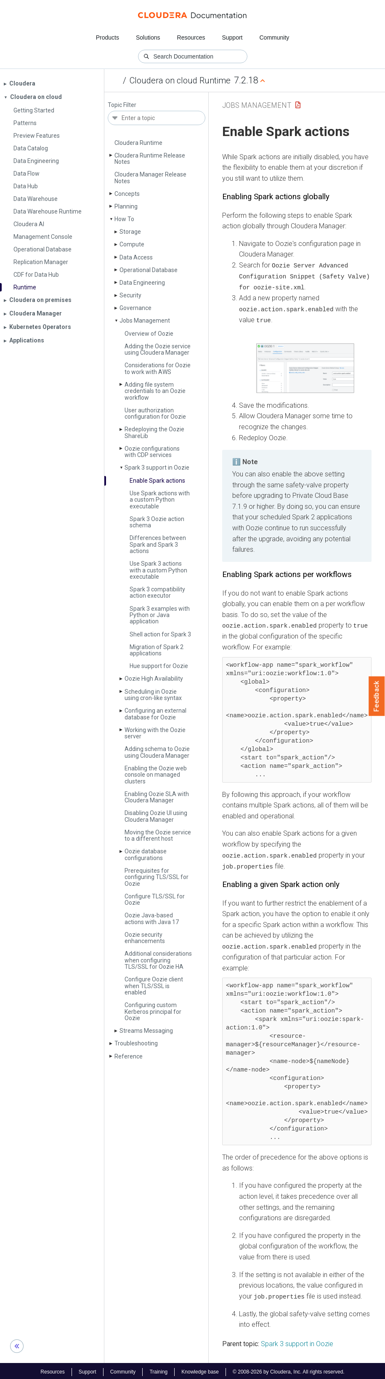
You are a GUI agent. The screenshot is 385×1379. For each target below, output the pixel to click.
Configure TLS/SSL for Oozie (155, 899)
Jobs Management (144, 320)
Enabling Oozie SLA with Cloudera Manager (157, 797)
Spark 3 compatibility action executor (157, 592)
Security (130, 295)
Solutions (148, 37)
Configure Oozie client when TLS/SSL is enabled (154, 986)
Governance (135, 308)
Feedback (377, 696)
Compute (131, 244)
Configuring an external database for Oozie (155, 713)
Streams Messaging (146, 1030)
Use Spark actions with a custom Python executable (160, 500)
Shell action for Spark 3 (160, 634)
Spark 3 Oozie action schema (157, 522)
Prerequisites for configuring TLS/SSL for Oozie (157, 877)
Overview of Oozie (149, 333)
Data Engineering (142, 282)
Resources (191, 37)
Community (274, 37)
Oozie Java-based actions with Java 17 (152, 918)
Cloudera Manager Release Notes (150, 177)
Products (107, 37)
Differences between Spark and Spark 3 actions (158, 544)
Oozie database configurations (146, 854)
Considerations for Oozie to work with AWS (158, 368)
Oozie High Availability (154, 678)
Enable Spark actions (157, 480)
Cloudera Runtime (138, 142)
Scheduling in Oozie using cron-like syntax (153, 694)
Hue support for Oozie (159, 666)
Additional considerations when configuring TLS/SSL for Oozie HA (158, 960)
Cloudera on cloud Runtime (180, 80)
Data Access (136, 257)
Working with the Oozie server (155, 733)
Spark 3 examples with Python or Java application (160, 615)
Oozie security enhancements (145, 937)
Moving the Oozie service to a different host (158, 835)
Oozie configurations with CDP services (152, 451)
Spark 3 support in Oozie (157, 467)
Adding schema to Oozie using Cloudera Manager (157, 752)
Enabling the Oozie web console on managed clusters (156, 775)
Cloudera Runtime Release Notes (149, 158)
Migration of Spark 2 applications (156, 650)
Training (158, 1370)
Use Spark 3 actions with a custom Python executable (158, 570)
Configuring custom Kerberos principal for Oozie (153, 1011)
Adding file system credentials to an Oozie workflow (155, 391)
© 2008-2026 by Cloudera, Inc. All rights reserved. (289, 1370)
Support (232, 37)
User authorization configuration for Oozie (155, 413)
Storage (130, 231)
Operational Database (148, 270)
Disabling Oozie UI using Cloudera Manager (156, 816)
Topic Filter (122, 105)
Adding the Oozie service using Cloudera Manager (158, 349)
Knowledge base (200, 1370)
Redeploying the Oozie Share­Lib (154, 432)
